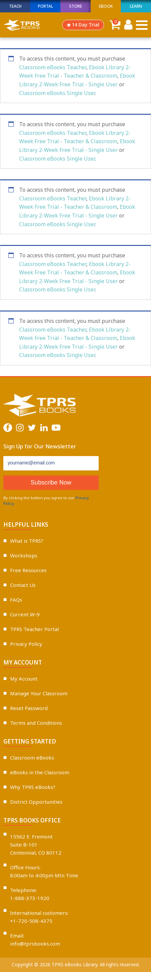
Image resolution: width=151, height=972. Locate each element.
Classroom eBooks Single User (57, 93)
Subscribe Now (51, 482)
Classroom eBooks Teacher (52, 67)
